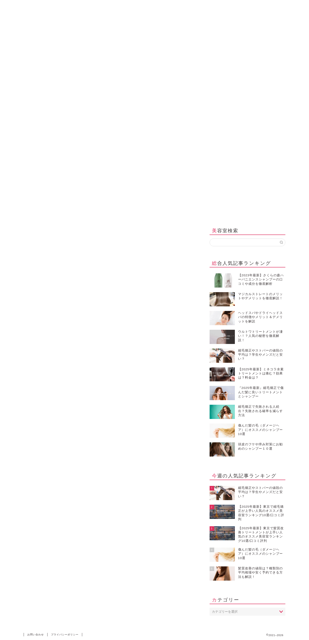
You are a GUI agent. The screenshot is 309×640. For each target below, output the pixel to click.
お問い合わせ (212, 212)
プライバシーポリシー (65, 634)
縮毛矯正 (108, 212)
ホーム (34, 212)
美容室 (159, 212)
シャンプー (59, 212)
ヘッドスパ (135, 212)
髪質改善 (84, 212)
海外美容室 (183, 212)
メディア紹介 (243, 212)
